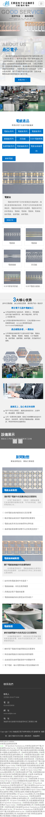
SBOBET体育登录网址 (8, 794)
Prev (15, 441)
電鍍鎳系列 (36, 131)
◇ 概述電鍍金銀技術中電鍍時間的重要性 (18, 518)
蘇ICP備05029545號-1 (16, 736)
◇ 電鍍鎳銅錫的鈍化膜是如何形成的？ (17, 597)
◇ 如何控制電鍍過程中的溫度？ (15, 581)
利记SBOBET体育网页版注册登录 (14, 774)
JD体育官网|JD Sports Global (30, 790)
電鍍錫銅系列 (22, 146)
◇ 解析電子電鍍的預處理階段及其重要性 (18, 649)
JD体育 (41, 752)
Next (20, 441)
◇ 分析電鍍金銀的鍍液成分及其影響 (17, 513)
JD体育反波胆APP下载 (23, 772)
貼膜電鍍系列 (9, 146)
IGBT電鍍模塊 (36, 139)
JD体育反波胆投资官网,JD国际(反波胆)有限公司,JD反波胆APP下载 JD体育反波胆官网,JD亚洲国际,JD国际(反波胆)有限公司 (22, 750)
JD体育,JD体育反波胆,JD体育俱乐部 (20, 759)
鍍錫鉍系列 (9, 139)
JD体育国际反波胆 (12, 790)
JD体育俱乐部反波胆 (32, 755)
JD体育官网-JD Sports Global (21, 783)
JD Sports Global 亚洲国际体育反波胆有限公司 (22, 781)
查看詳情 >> (22, 80)
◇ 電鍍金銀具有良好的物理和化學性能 (17, 524)
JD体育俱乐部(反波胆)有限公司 (12, 755)
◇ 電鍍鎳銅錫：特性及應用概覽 (15, 586)
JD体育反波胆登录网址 (29, 752)
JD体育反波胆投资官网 (8, 744)
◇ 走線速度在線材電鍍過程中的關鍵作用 (18, 660)
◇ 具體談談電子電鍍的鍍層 (13, 592)
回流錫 (23, 139)
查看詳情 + (10, 220)
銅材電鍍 (9, 158)
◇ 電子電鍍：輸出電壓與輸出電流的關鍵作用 (20, 665)
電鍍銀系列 (22, 131)
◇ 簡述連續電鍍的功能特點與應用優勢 (17, 654)
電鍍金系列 (9, 131)
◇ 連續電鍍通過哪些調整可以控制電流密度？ (20, 529)
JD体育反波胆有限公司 (24, 805)
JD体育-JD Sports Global (29, 770)
